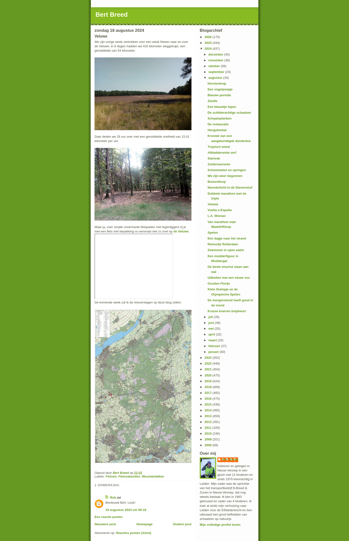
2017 (209, 393)
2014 (209, 410)
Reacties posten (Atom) (133, 533)
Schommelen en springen (226, 170)
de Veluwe (181, 231)
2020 (209, 375)
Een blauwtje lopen (221, 107)
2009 (209, 439)
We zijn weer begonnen (224, 176)
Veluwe (212, 204)
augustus (215, 78)
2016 (209, 398)
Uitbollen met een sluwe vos (228, 277)
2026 (209, 37)
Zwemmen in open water (225, 250)
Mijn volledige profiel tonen (220, 524)
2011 (209, 428)
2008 (209, 445)
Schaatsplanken (219, 118)
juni (211, 323)
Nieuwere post (105, 524)
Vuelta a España (219, 210)
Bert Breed (111, 14)
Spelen (212, 232)
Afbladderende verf (221, 152)
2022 (209, 363)
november (216, 60)
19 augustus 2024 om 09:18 (125, 510)
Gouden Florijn (218, 283)
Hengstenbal (216, 130)
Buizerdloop (216, 181)
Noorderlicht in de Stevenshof (229, 187)
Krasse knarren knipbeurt (226, 311)
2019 (209, 381)
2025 (209, 43)
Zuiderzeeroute (218, 164)
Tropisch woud (218, 147)
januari (214, 352)
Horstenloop (216, 83)
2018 (209, 387)
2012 (209, 422)
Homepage (144, 524)
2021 (209, 369)
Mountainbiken (153, 476)
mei (211, 328)
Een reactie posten (109, 517)
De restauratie (218, 124)
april (212, 334)
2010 (209, 433)
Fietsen (111, 476)
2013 (209, 416)
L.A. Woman (216, 216)
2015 (209, 404)
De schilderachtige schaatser (229, 112)
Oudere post (182, 524)
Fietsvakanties (129, 476)
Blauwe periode (219, 95)
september (216, 72)
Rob (113, 497)
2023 (209, 357)
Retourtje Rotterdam (222, 244)
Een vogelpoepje (219, 89)
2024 (209, 48)
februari (214, 346)
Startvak (213, 158)
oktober (214, 66)
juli (211, 317)
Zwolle (212, 101)
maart (213, 340)
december (216, 54)
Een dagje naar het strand (226, 238)
